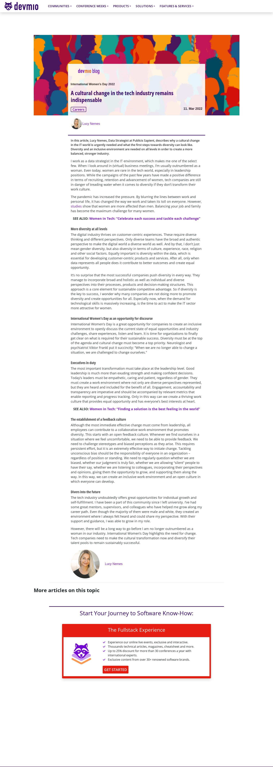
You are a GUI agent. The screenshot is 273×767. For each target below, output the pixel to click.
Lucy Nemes (91, 124)
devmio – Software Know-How (24, 6)
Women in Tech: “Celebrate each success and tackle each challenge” (144, 218)
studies (76, 206)
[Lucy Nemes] (76, 123)
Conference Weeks (91, 6)
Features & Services (175, 6)
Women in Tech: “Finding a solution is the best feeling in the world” (145, 409)
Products (121, 6)
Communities (58, 6)
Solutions (144, 6)
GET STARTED (115, 669)
